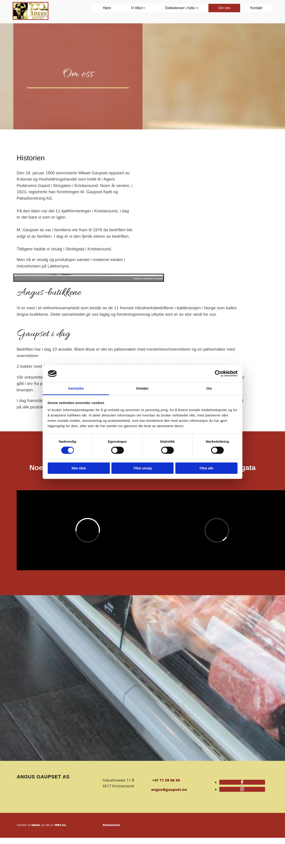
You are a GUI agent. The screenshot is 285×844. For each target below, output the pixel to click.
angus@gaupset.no (169, 789)
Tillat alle (206, 468)
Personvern (111, 825)
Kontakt (256, 8)
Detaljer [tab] (142, 388)
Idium (35, 825)
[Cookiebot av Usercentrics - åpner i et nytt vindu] (218, 373)
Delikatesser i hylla (180, 8)
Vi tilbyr (137, 8)
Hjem (107, 8)
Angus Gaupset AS (43, 777)
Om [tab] (209, 388)
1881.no (60, 825)
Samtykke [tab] (76, 388)
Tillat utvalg (142, 468)
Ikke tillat (78, 468)
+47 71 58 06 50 (166, 780)
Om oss (224, 8)
